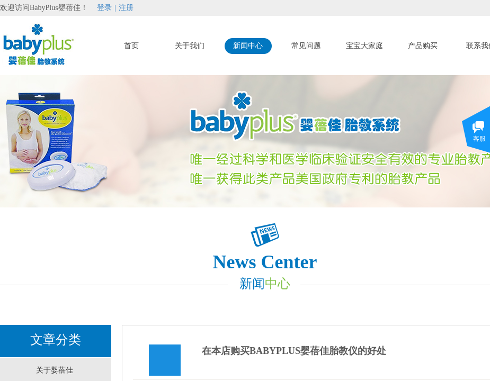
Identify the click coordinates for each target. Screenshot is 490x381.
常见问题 (306, 46)
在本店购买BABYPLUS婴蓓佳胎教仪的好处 (294, 351)
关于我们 (189, 46)
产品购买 (423, 46)
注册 (126, 8)
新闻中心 (248, 46)
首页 (131, 46)
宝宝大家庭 (364, 46)
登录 (104, 8)
